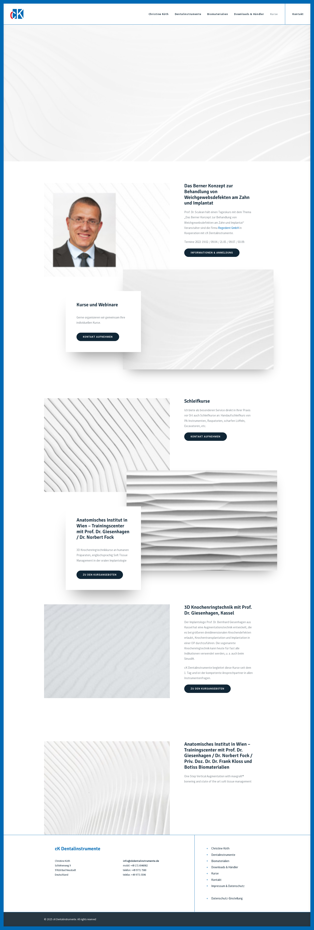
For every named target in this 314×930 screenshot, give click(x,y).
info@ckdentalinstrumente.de (141, 861)
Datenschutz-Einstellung (227, 898)
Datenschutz (236, 886)
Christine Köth (159, 14)
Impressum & (219, 886)
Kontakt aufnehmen (98, 336)
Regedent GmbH (228, 228)
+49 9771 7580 (139, 870)
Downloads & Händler (249, 14)
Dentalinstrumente (188, 14)
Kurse (274, 14)
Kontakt (298, 14)
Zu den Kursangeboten (100, 574)
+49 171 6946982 (139, 865)
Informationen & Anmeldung (212, 252)
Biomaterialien (217, 14)
